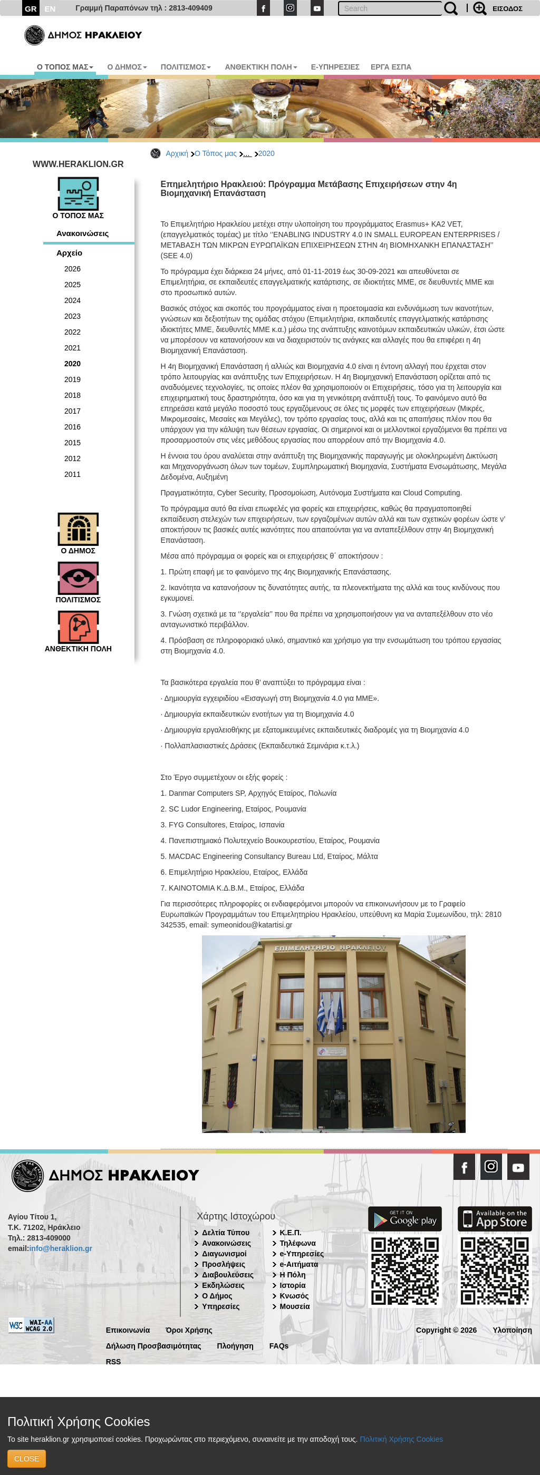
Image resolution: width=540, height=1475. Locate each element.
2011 (72, 474)
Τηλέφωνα (298, 1243)
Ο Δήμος (217, 1296)
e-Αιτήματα (299, 1264)
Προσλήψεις (223, 1264)
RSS (113, 1360)
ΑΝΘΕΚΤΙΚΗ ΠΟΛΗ (261, 67)
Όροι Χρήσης (189, 1329)
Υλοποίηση (512, 1329)
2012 (72, 458)
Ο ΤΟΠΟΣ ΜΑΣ (65, 67)
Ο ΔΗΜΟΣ (127, 67)
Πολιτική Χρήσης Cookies (401, 1439)
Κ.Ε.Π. (291, 1232)
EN (50, 8)
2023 (72, 316)
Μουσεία (295, 1306)
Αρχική (177, 153)
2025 (72, 284)
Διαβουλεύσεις (228, 1275)
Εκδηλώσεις (223, 1285)
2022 (72, 332)
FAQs (279, 1345)
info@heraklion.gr (60, 1248)
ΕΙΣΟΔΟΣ (508, 9)
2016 (72, 427)
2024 (72, 300)
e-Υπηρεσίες (302, 1253)
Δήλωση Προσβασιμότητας (153, 1345)
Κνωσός (294, 1296)
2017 (72, 411)
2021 (72, 348)
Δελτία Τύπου (225, 1232)
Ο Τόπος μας (216, 153)
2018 (72, 395)
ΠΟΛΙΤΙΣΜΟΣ (186, 67)
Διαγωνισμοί (224, 1253)
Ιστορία (293, 1285)
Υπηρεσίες (220, 1306)
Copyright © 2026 (446, 1329)
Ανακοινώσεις (82, 233)
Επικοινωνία (128, 1329)
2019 (72, 379)
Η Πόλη (293, 1275)
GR (31, 8)
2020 (266, 153)
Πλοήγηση (235, 1345)
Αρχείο (69, 252)
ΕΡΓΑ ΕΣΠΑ (391, 67)
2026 (72, 269)
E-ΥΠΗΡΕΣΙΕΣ (335, 67)
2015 (72, 442)
